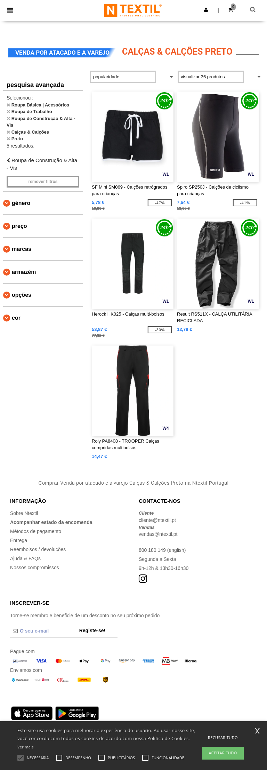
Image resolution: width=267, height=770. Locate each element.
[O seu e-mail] (42, 631)
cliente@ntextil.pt (157, 520)
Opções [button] (21, 295)
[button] (206, 10)
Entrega (18, 540)
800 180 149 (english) (162, 550)
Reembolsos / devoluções (38, 549)
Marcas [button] (21, 249)
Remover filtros (42, 181)
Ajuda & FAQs (25, 558)
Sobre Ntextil (24, 513)
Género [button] (21, 203)
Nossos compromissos (34, 567)
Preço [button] (19, 226)
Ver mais (25, 746)
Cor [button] (16, 318)
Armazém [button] (24, 272)
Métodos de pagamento (35, 531)
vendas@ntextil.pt (158, 534)
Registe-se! (92, 630)
